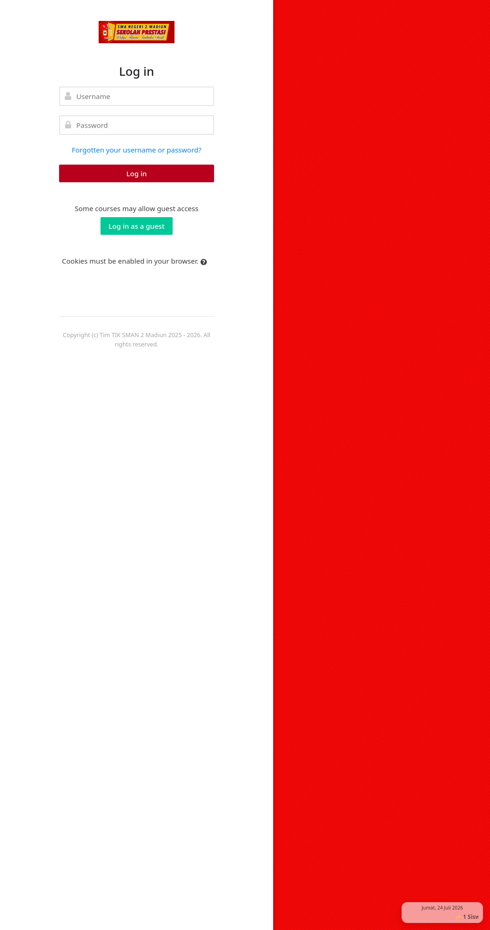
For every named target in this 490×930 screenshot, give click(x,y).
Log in (137, 173)
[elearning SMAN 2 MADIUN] (136, 32)
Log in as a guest (136, 226)
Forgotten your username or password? (136, 149)
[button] (205, 262)
